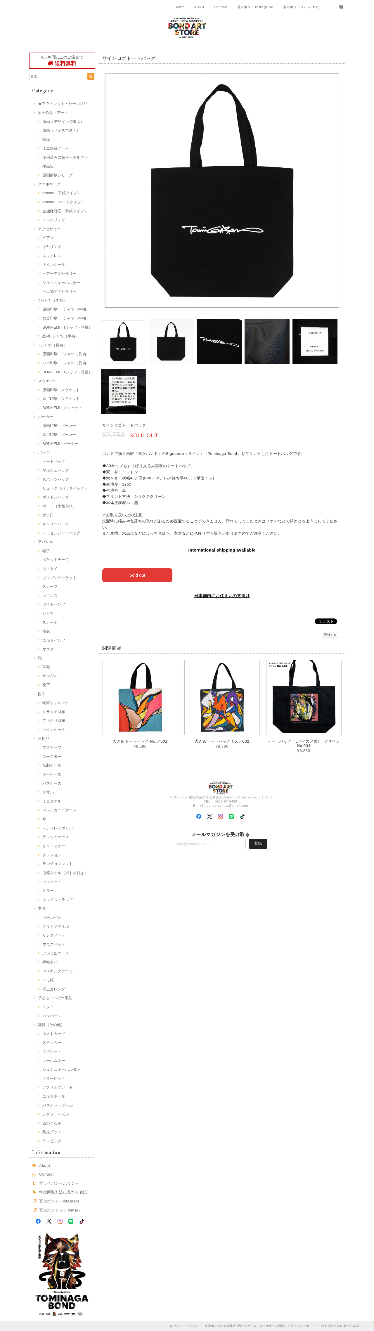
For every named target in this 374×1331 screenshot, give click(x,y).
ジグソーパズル (55, 1114)
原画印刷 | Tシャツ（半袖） (66, 309)
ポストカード (53, 1034)
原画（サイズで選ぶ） (61, 130)
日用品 (43, 738)
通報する (330, 634)
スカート (50, 622)
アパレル (45, 542)
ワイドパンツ (53, 604)
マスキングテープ (57, 971)
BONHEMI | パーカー (60, 443)
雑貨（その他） (51, 1024)
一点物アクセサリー (59, 291)
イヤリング (51, 247)
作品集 (48, 166)
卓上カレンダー (55, 989)
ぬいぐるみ (51, 1123)
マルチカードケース (59, 810)
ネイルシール (53, 264)
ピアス (48, 237)
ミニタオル (51, 801)
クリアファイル (55, 926)
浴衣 (46, 631)
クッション (51, 855)
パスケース (51, 783)
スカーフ (50, 586)
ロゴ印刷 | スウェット (61, 398)
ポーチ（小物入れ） (59, 506)
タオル (48, 792)
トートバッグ (53, 461)
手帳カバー (51, 962)
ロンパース (51, 1016)
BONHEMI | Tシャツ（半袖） (67, 327)
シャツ (48, 613)
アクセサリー (49, 229)
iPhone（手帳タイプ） (61, 193)
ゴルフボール (53, 1096)
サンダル (50, 676)
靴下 (46, 685)
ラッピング (51, 1141)
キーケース (51, 774)
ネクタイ (50, 568)
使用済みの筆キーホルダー (65, 157)
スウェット (47, 381)
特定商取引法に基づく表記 (63, 1192)
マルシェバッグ (55, 470)
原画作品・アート (53, 112)
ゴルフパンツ (53, 640)
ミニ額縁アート (55, 148)
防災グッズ (51, 1132)
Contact (220, 7)
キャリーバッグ (55, 524)
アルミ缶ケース (55, 953)
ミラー (48, 890)
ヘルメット (51, 881)
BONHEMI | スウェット (62, 407)
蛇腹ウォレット (55, 703)
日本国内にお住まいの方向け (222, 595)
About (199, 7)
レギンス (50, 595)
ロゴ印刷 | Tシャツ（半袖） (66, 318)
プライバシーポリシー (59, 1183)
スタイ (48, 1007)
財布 (42, 694)
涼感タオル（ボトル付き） (65, 873)
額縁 (46, 139)
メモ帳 (48, 980)
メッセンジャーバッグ (61, 533)
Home (180, 7)
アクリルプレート (57, 1087)
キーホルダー (53, 1060)
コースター (51, 756)
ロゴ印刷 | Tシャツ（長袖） (66, 363)
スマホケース (49, 184)
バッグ (43, 452)
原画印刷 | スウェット (61, 390)
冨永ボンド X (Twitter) (301, 7)
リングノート (53, 935)
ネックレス (51, 256)
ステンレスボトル (57, 828)
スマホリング (53, 220)
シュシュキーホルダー (61, 282)
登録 (258, 843)
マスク (48, 649)
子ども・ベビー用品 (55, 998)
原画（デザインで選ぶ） (63, 121)
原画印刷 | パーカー (59, 425)
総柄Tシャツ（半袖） (60, 336)
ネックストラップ (57, 899)
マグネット (51, 1051)
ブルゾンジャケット (59, 578)
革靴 (46, 667)
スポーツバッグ (55, 479)
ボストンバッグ (55, 497)
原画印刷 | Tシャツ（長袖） (66, 354)
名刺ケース (51, 765)
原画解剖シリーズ (57, 175)
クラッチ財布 (53, 712)
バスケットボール (57, 1105)
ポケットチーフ (55, 559)
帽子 (46, 551)
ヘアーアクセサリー (59, 273)
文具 (42, 908)
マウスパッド (53, 944)
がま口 (48, 515)
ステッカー (51, 1042)
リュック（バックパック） (65, 488)
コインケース (53, 729)
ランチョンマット (57, 864)
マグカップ (51, 747)
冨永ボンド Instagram (255, 7)
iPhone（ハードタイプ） (63, 202)
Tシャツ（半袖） (52, 300)
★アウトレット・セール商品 (62, 103)
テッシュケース (55, 837)
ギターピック (53, 1078)
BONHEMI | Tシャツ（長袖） (67, 372)
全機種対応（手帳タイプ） (65, 211)
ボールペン (51, 917)
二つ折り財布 (53, 720)
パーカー (45, 417)
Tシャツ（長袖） (52, 345)
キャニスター (53, 846)
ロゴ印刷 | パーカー (59, 434)
